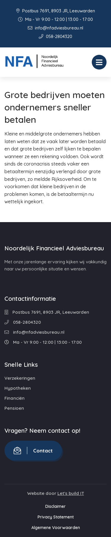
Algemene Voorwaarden (55, 527)
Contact (33, 450)
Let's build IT (70, 493)
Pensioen (14, 408)
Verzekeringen (19, 378)
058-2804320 (55, 36)
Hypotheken (17, 388)
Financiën (14, 398)
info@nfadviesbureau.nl (55, 28)
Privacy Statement (56, 517)
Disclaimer (55, 506)
